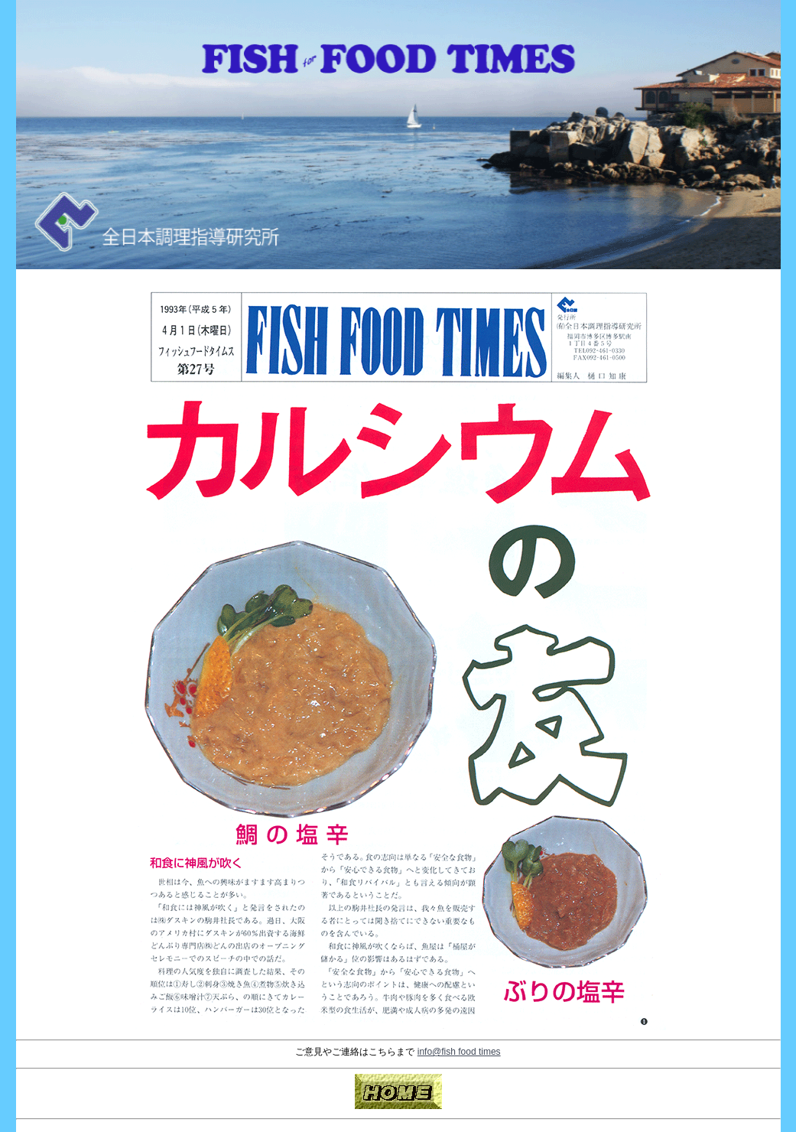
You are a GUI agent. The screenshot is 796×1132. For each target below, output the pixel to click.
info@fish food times (459, 1051)
